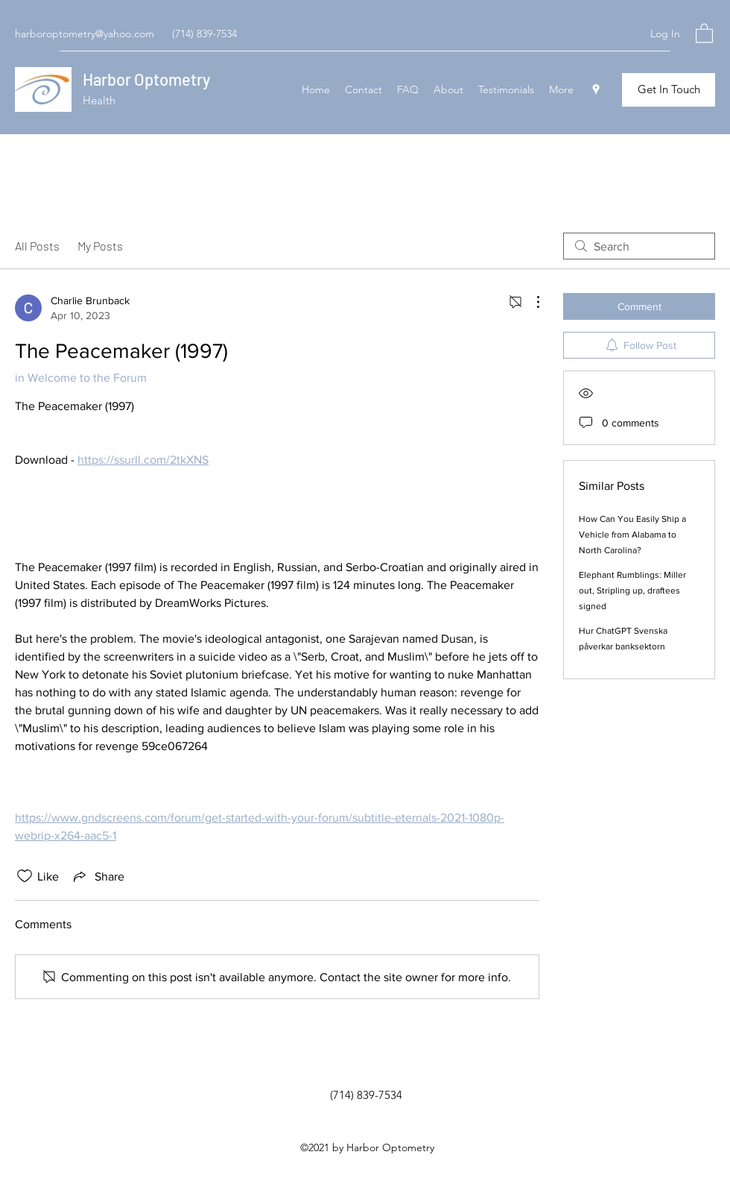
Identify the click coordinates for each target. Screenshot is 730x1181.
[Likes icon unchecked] (24, 876)
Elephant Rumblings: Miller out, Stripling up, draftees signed (632, 590)
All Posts (37, 246)
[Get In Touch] (668, 90)
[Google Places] (595, 89)
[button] (704, 32)
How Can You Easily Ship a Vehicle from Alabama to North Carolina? (632, 534)
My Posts (100, 246)
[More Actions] (530, 302)
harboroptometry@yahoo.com (84, 33)
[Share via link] (97, 876)
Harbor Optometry (146, 79)
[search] (639, 246)
